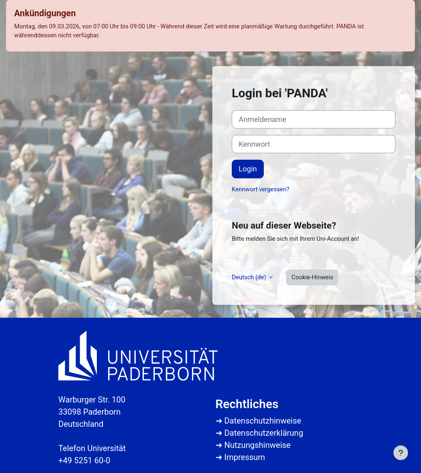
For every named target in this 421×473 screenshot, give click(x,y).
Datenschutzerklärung (263, 433)
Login (248, 169)
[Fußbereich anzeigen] (400, 452)
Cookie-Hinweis (312, 277)
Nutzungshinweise (257, 445)
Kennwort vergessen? (260, 189)
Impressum (244, 457)
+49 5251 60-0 (84, 460)
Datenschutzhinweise (262, 421)
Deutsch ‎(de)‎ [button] (249, 277)
